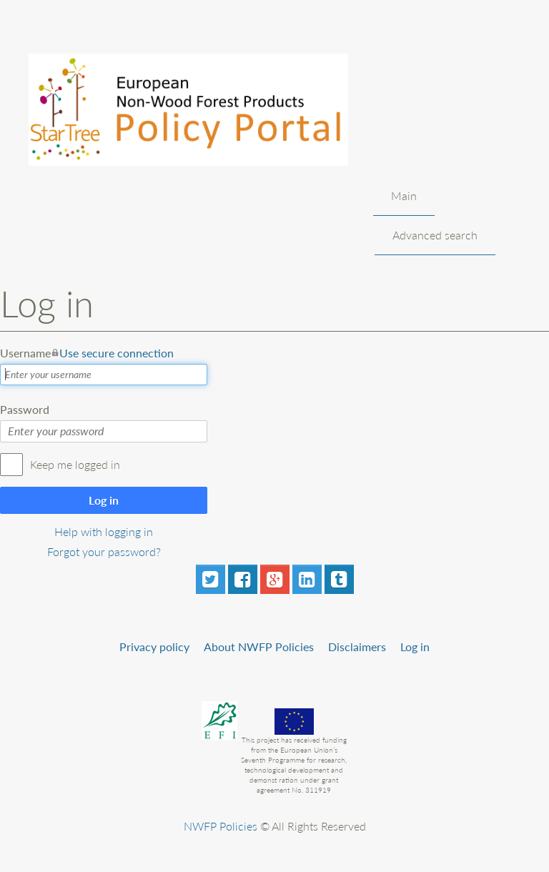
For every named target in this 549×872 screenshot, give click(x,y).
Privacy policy (154, 646)
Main (404, 195)
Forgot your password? (104, 551)
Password (24, 409)
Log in (104, 500)
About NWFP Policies (259, 646)
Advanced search (435, 235)
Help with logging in (103, 531)
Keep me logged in (75, 464)
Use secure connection (116, 353)
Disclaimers (357, 646)
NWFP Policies (220, 826)
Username (87, 353)
